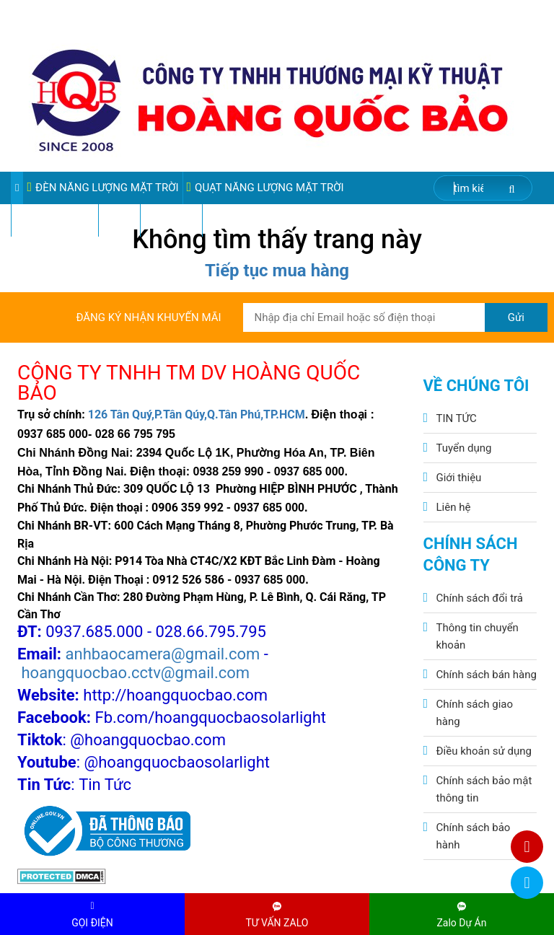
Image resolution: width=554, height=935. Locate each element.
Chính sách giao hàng (475, 713)
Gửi (516, 317)
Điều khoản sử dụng (484, 751)
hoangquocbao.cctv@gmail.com (135, 673)
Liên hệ (453, 507)
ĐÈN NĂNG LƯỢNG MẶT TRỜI (102, 187)
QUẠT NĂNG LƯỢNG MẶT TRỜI (265, 187)
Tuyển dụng (464, 448)
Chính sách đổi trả (479, 598)
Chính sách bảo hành (473, 836)
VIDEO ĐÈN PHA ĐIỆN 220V (273, 220)
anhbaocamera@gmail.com (163, 654)
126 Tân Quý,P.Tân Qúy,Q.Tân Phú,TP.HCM (196, 414)
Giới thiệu (459, 477)
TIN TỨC (456, 418)
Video (119, 220)
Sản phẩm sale (54, 220)
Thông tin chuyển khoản (477, 636)
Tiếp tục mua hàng (277, 270)
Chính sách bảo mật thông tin (484, 789)
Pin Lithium (171, 220)
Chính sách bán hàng (486, 674)
